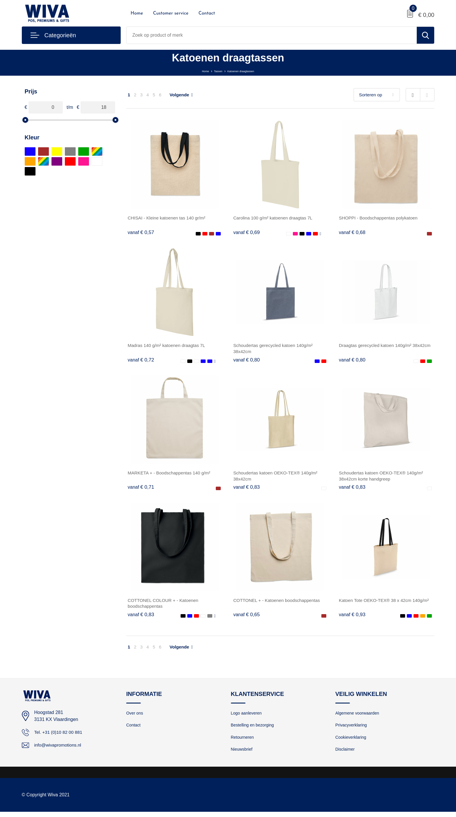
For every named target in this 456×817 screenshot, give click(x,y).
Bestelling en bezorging (253, 729)
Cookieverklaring (351, 741)
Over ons (135, 716)
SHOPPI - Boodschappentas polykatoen (380, 217)
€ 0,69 (247, 232)
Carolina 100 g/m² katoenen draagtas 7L (274, 217)
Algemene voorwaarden (358, 716)
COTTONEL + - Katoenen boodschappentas (279, 602)
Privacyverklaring (351, 729)
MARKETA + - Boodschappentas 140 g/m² (171, 474)
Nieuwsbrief (242, 754)
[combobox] (272, 35)
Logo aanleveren (247, 716)
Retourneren (243, 741)
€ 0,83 (247, 489)
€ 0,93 (352, 618)
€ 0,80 (247, 361)
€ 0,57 (141, 232)
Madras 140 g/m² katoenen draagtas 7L (168, 346)
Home (137, 13)
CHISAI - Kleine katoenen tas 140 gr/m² (168, 217)
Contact (206, 13)
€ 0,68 (352, 232)
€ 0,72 (141, 361)
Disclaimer (345, 754)
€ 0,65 (247, 618)
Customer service (170, 13)
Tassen (212, 70)
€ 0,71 (141, 489)
